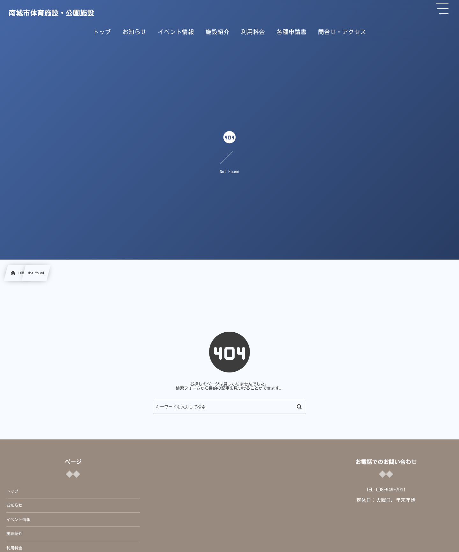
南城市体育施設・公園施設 (51, 12)
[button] (442, 8)
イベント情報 (18, 520)
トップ (12, 491)
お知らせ (14, 505)
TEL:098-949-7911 (386, 489)
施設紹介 (14, 534)
